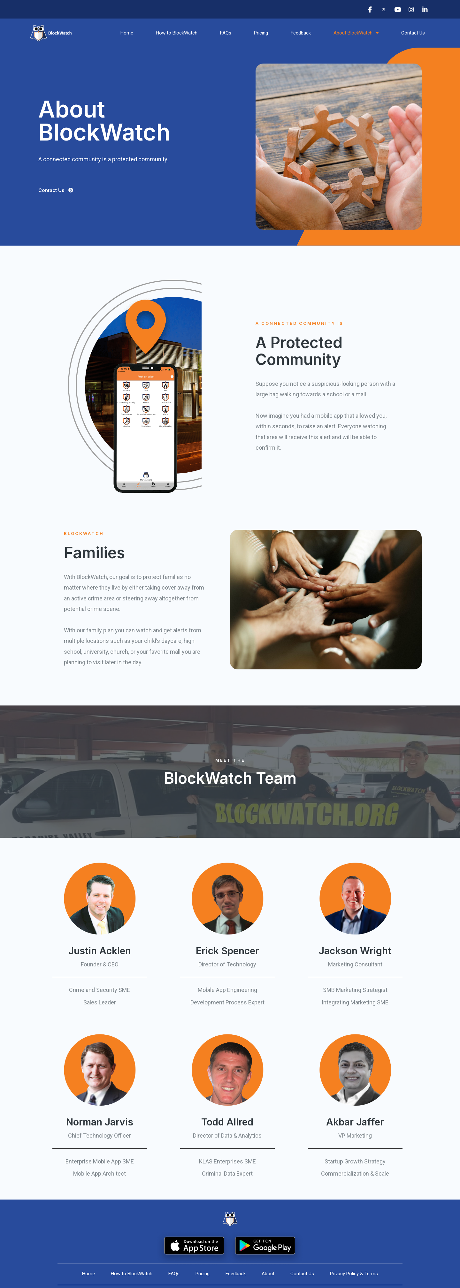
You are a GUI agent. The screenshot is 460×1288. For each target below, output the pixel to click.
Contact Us (413, 33)
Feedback (301, 33)
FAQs (225, 33)
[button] (55, 190)
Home (126, 33)
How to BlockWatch (176, 33)
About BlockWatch (356, 33)
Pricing (261, 33)
